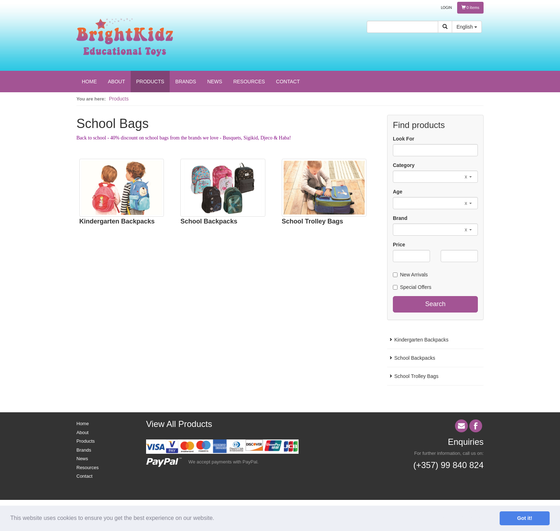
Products (119, 99)
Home (82, 423)
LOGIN (446, 7)
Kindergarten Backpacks (117, 221)
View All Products (179, 424)
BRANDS (185, 81)
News (82, 458)
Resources (87, 467)
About (82, 432)
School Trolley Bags (312, 221)
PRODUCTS (150, 81)
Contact (84, 476)
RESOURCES (249, 81)
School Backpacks (208, 221)
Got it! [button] (524, 518)
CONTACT (288, 81)
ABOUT (116, 81)
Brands (83, 450)
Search (435, 304)
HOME (89, 81)
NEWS (214, 81)
